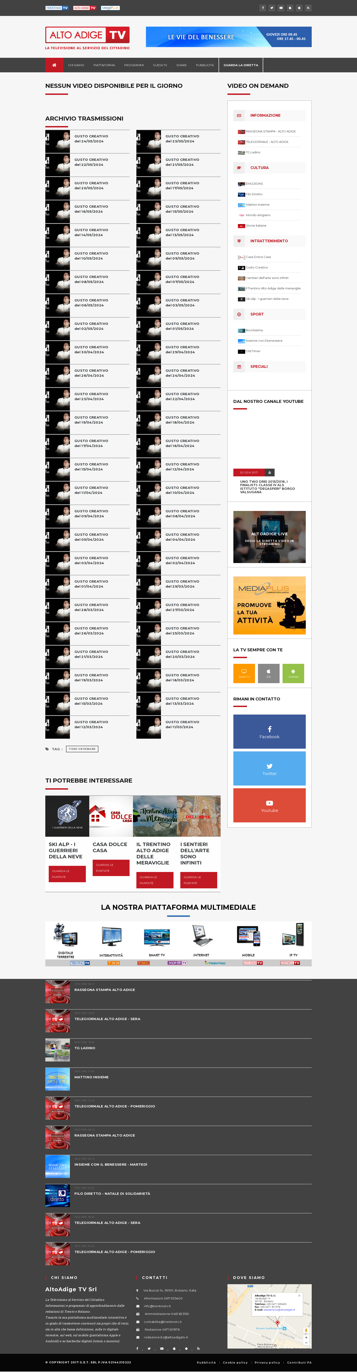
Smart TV (244, 671)
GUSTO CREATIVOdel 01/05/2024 (182, 326)
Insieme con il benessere (264, 340)
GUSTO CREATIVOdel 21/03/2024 (91, 654)
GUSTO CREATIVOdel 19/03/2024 (91, 677)
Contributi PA (299, 1363)
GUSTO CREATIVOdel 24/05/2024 (91, 138)
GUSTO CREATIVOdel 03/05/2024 (182, 302)
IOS (269, 671)
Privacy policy (267, 1363)
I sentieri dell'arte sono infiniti (267, 278)
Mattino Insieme (258, 204)
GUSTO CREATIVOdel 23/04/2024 (91, 396)
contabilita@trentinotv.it (163, 1322)
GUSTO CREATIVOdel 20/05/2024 (91, 185)
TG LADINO (84, 1048)
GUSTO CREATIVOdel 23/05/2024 (182, 138)
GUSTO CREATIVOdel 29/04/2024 (182, 349)
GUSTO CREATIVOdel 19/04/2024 (91, 419)
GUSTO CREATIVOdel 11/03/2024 (182, 724)
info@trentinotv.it (157, 1306)
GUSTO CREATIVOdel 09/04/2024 (91, 513)
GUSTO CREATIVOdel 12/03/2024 (91, 724)
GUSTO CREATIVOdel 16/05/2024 (91, 209)
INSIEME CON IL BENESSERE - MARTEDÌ (110, 1164)
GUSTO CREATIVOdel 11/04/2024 (91, 490)
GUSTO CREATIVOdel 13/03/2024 (182, 701)
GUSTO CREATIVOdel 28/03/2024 (91, 607)
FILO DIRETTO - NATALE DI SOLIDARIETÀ (112, 1193)
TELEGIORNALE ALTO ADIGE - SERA (107, 1019)
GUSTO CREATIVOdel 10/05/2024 (91, 255)
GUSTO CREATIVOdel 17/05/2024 (182, 185)
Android (293, 671)
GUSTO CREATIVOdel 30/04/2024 (91, 349)
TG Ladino (253, 152)
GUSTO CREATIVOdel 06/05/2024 (91, 302)
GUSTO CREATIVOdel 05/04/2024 (91, 537)
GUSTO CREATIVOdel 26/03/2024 (91, 630)
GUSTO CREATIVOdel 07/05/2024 (182, 279)
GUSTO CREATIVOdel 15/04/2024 (91, 466)
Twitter (269, 763)
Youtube (269, 800)
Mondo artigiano (258, 215)
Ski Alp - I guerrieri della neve (267, 299)
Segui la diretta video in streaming (269, 542)
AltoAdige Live (269, 534)
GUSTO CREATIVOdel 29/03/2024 (182, 584)
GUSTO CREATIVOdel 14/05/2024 (91, 232)
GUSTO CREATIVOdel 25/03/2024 (182, 630)
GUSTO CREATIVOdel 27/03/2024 (182, 607)
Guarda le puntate (61, 874)
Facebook (269, 727)
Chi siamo (76, 65)
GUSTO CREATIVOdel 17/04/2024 (91, 443)
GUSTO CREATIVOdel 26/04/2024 (91, 373)
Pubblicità (205, 65)
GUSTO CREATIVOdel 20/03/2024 (182, 654)
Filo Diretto (254, 194)
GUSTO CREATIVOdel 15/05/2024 (182, 209)
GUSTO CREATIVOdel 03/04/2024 (91, 560)
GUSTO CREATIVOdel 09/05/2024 (182, 255)
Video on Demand (82, 749)
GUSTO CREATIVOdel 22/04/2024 (182, 396)
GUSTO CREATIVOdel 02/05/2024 (91, 326)
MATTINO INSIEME (91, 1077)
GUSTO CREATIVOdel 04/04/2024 (182, 537)
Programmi (134, 65)
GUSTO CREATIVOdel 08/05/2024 (91, 279)
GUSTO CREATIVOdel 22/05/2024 (91, 162)
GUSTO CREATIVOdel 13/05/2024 (182, 232)
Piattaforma (104, 65)
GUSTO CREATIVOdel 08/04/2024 (182, 513)
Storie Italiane (256, 225)
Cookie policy (235, 1363)
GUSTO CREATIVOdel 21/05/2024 (182, 162)
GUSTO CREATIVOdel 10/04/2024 (182, 490)
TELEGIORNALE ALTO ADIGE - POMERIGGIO (114, 1106)
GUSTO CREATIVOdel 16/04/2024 (182, 443)
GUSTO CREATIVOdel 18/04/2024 (182, 419)
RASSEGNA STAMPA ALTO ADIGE (104, 990)
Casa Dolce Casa (258, 257)
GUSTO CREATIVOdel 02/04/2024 (182, 560)
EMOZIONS (254, 183)
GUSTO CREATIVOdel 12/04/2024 (182, 466)
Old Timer (253, 351)
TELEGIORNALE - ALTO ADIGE (267, 142)
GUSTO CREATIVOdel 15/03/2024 (91, 701)
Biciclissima (254, 330)
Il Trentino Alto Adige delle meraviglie (273, 288)
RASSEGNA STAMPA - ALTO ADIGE (271, 131)
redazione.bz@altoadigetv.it (166, 1337)
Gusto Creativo (257, 267)
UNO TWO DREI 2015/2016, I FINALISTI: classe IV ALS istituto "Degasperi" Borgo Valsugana (267, 487)
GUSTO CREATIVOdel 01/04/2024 (91, 584)
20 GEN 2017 (249, 472)
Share (181, 65)
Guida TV (160, 65)
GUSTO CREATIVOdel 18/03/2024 (182, 677)
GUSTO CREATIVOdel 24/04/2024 (182, 373)
